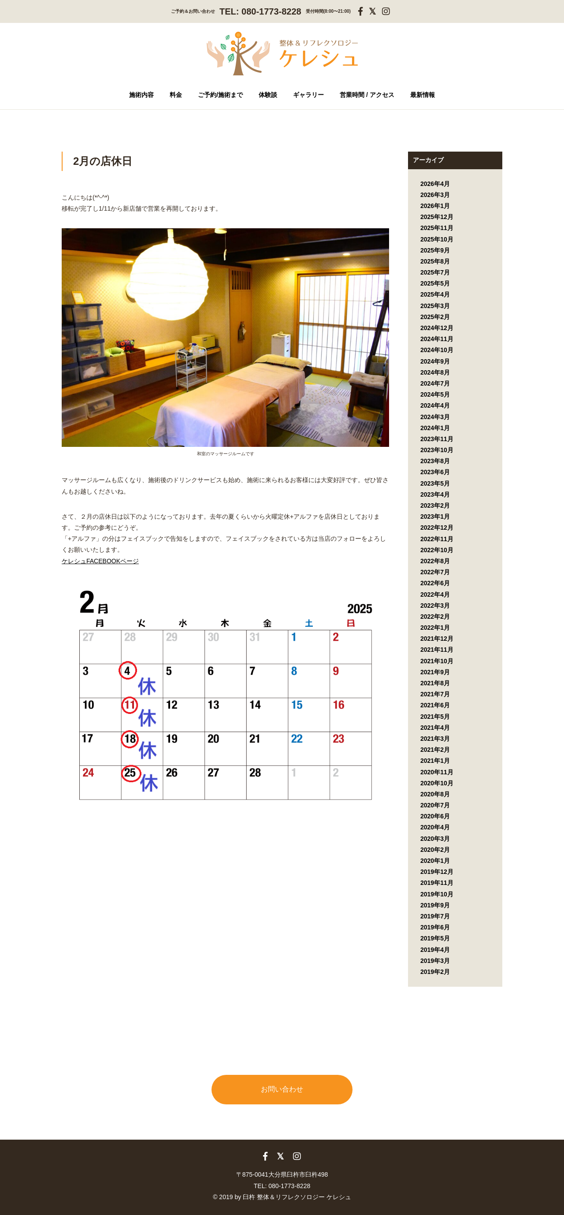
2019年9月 (435, 905)
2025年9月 (435, 250)
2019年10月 (436, 894)
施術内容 (141, 94)
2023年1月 (435, 516)
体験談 (268, 94)
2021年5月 (435, 716)
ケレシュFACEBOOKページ (100, 561)
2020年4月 (435, 827)
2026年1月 (435, 205)
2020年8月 (435, 794)
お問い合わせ (282, 1089)
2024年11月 (436, 338)
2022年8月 (435, 561)
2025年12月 (436, 216)
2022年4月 (435, 594)
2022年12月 (436, 527)
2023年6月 (435, 472)
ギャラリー (308, 94)
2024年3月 (435, 416)
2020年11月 (436, 772)
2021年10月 (436, 661)
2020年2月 (435, 849)
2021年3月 (435, 738)
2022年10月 (436, 550)
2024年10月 (436, 349)
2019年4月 (435, 949)
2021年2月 (435, 749)
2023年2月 (435, 505)
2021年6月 (435, 705)
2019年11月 (436, 882)
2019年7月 (435, 916)
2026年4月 (435, 183)
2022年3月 (435, 605)
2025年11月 (436, 227)
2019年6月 (435, 927)
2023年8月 (435, 460)
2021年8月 (435, 683)
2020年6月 (435, 816)
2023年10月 (436, 449)
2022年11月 (436, 538)
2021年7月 (435, 694)
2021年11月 (436, 649)
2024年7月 (435, 383)
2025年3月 (435, 305)
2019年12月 (436, 871)
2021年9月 (435, 672)
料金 (176, 94)
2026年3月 (435, 194)
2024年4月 (435, 405)
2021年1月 (435, 760)
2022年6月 (435, 583)
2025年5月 (435, 283)
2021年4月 (435, 727)
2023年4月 (435, 494)
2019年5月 (435, 938)
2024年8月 (435, 372)
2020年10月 (436, 783)
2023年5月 (435, 483)
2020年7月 (435, 805)
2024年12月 (436, 327)
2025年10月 (436, 239)
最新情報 (422, 94)
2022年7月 (435, 572)
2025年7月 (435, 272)
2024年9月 (435, 361)
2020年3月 (435, 838)
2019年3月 (435, 960)
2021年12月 (436, 638)
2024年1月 (435, 427)
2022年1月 (435, 627)
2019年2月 (435, 971)
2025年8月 (435, 261)
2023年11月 (436, 438)
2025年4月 (435, 294)
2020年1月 (435, 860)
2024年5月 (435, 394)
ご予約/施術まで (220, 94)
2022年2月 (435, 616)
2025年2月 (435, 316)
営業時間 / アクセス (367, 94)
